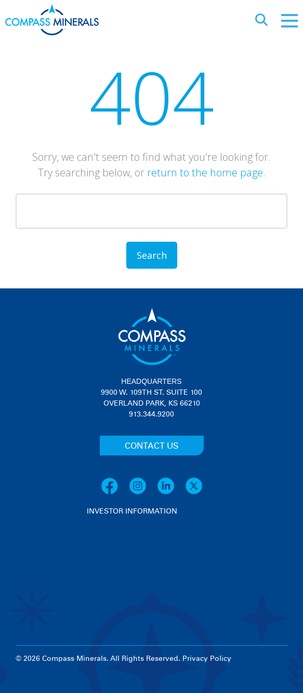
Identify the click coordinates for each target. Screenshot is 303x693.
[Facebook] (115, 492)
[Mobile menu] (289, 20)
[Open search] (261, 21)
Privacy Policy (206, 658)
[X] (194, 492)
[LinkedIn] (171, 492)
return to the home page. (206, 172)
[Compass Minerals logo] (52, 21)
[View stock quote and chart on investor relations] (135, 555)
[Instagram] (143, 492)
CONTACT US (152, 446)
